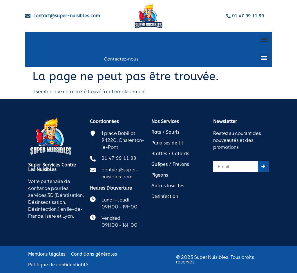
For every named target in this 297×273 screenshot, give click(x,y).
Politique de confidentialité (58, 264)
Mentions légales (46, 254)
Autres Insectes (167, 185)
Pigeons (159, 175)
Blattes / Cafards (170, 153)
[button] (264, 39)
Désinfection (164, 196)
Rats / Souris (165, 132)
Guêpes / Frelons (170, 164)
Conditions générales (94, 254)
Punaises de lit (167, 143)
